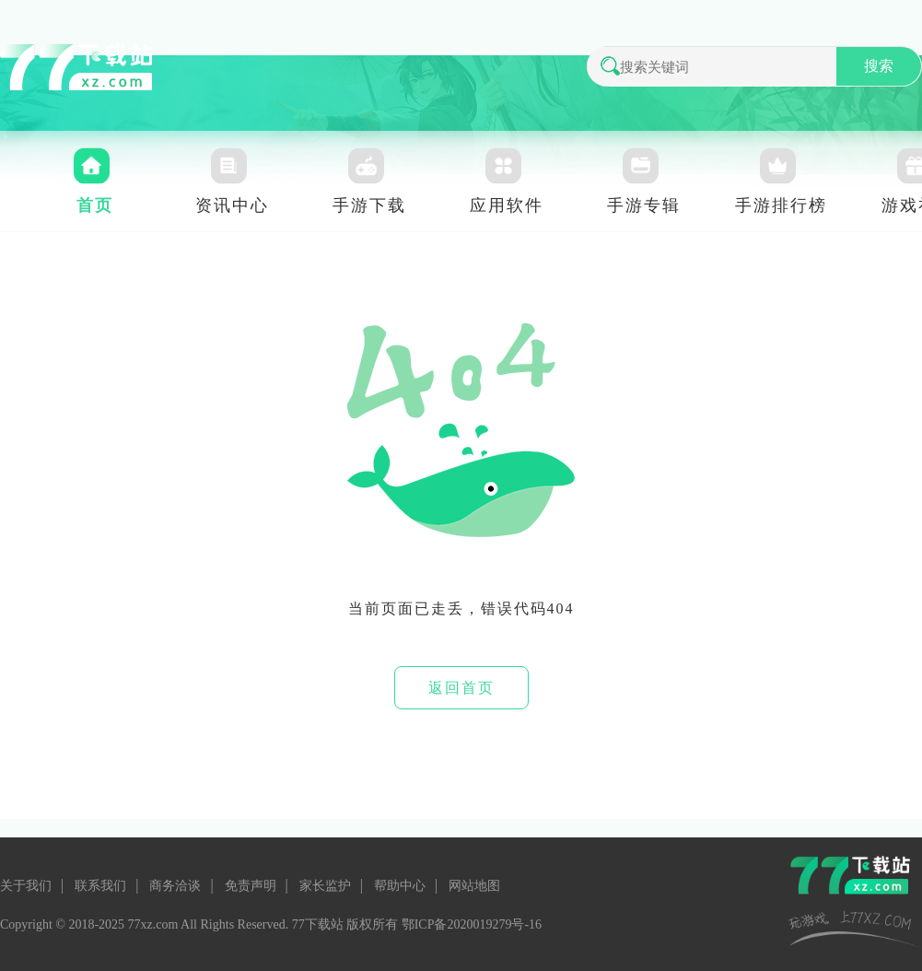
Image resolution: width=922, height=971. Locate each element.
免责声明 (250, 886)
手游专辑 (644, 205)
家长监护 (325, 886)
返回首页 (461, 688)
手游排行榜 (781, 205)
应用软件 (506, 205)
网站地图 (474, 886)
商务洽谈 (175, 886)
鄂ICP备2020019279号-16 (472, 924)
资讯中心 (232, 205)
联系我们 (100, 886)
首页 (94, 205)
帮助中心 (400, 886)
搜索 (878, 66)
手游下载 (369, 205)
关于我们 (26, 886)
